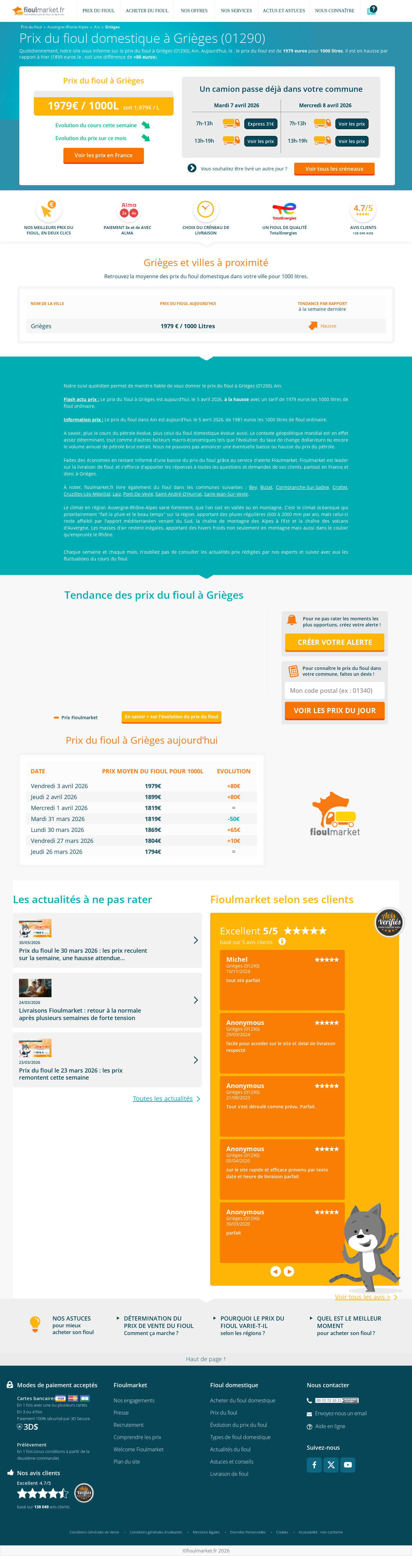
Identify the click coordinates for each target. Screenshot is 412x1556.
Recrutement (129, 1424)
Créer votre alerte (335, 642)
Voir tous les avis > (362, 1297)
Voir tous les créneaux (334, 168)
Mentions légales (206, 1532)
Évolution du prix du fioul (238, 1424)
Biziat (266, 487)
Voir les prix (261, 141)
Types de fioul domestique (240, 1437)
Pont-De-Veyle (138, 494)
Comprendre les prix (137, 1437)
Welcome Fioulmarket (139, 1449)
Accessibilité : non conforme (321, 1532)
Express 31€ (261, 124)
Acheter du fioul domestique (243, 1400)
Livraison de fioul (229, 1473)
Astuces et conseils (231, 1461)
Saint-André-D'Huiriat (178, 494)
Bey (253, 487)
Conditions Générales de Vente (94, 1532)
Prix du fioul (223, 1412)
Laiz (117, 494)
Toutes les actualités (163, 1053)
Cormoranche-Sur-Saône (302, 487)
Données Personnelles (248, 1532)
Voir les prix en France (104, 155)
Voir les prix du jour (335, 710)
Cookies (282, 1532)
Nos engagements (134, 1400)
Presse (121, 1412)
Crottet (339, 487)
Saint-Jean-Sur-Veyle (226, 494)
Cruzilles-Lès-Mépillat (87, 494)
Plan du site (127, 1461)
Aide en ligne (330, 1426)
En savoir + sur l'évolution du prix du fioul (171, 716)
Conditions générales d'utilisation (156, 1532)
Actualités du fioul (230, 1449)
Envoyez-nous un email (341, 1413)
